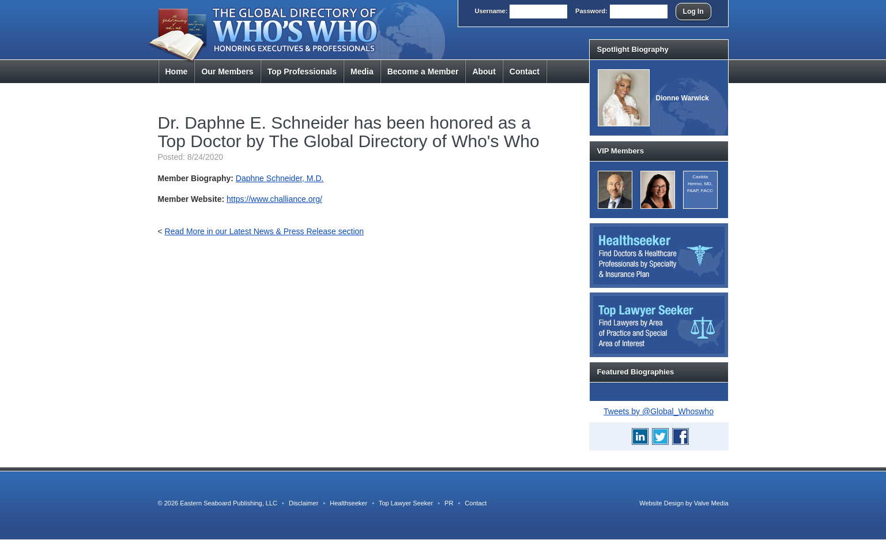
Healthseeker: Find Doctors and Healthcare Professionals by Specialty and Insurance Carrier (659, 255)
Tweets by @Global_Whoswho (659, 411)
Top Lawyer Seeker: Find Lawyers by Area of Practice (659, 324)
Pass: (591, 10)
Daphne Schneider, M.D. (280, 178)
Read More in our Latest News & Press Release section (264, 231)
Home (176, 71)
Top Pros (302, 71)
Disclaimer (303, 503)
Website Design (661, 503)
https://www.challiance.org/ (274, 199)
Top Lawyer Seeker (406, 503)
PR (448, 503)
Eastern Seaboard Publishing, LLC (228, 503)
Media (362, 71)
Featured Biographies (635, 371)
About (483, 71)
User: (490, 10)
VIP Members (620, 151)
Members (227, 71)
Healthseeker (348, 503)
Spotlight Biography (633, 49)
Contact (525, 71)
